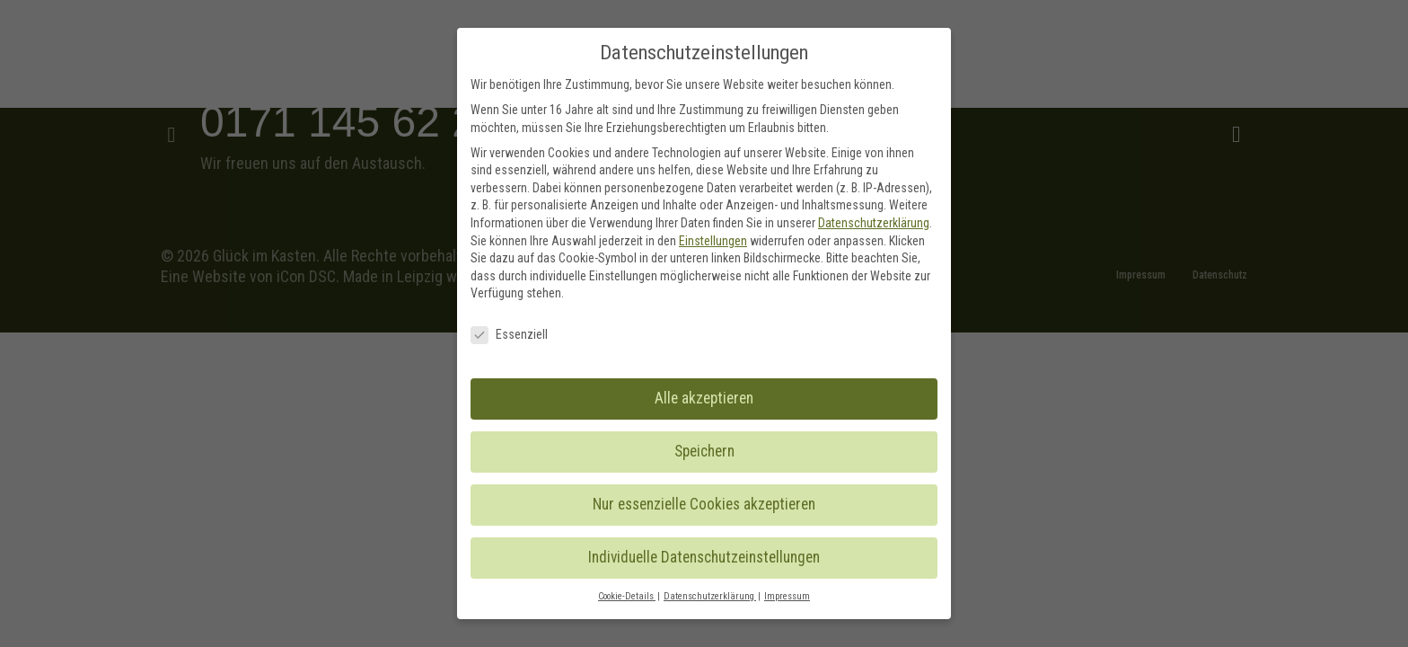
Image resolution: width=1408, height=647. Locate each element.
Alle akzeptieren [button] (704, 398)
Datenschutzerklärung (873, 223)
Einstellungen (713, 241)
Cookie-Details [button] (627, 596)
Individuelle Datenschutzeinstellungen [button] (704, 557)
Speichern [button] (704, 451)
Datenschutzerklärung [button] (710, 596)
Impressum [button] (787, 596)
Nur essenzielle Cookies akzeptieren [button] (704, 504)
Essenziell (509, 334)
